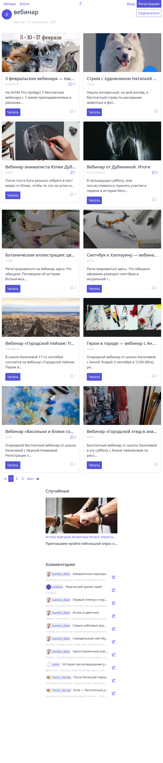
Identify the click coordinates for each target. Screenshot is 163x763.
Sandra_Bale (61, 574)
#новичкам (80, 537)
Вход (131, 3)
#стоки (51, 537)
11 (72, 84)
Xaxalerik (11, 84)
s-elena (57, 587)
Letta (90, 84)
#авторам (64, 537)
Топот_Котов (61, 677)
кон (30, 478)
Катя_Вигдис (96, 172)
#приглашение (112, 537)
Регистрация (149, 3)
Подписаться (148, 13)
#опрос (94, 537)
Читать (12, 112)
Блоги (25, 3)
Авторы (10, 3)
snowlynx (12, 349)
